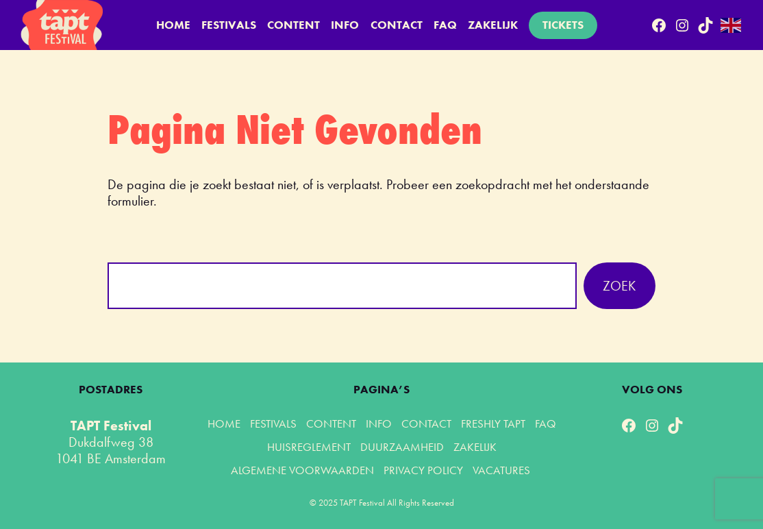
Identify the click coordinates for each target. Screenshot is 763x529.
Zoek (619, 286)
